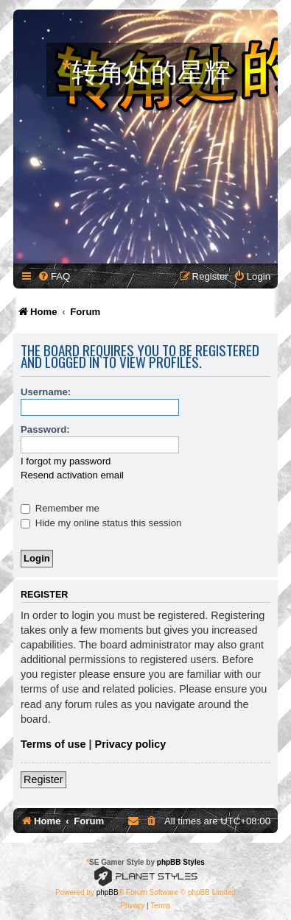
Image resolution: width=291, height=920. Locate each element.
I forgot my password (66, 461)
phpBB (108, 892)
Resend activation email (72, 475)
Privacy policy (130, 744)
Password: (45, 429)
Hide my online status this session (101, 522)
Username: (46, 391)
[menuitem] (54, 276)
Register (43, 779)
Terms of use (53, 744)
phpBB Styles (181, 862)
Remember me (60, 508)
